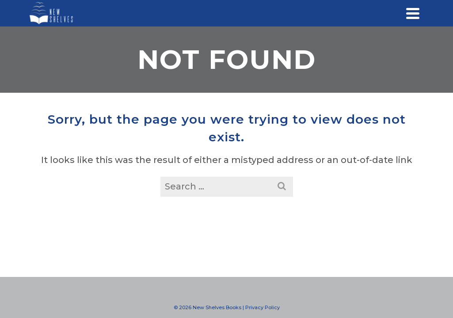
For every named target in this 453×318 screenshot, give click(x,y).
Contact (53, 229)
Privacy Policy (262, 307)
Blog (53, 211)
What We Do (53, 140)
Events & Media (53, 176)
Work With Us (53, 158)
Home (53, 123)
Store (53, 246)
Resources (53, 193)
